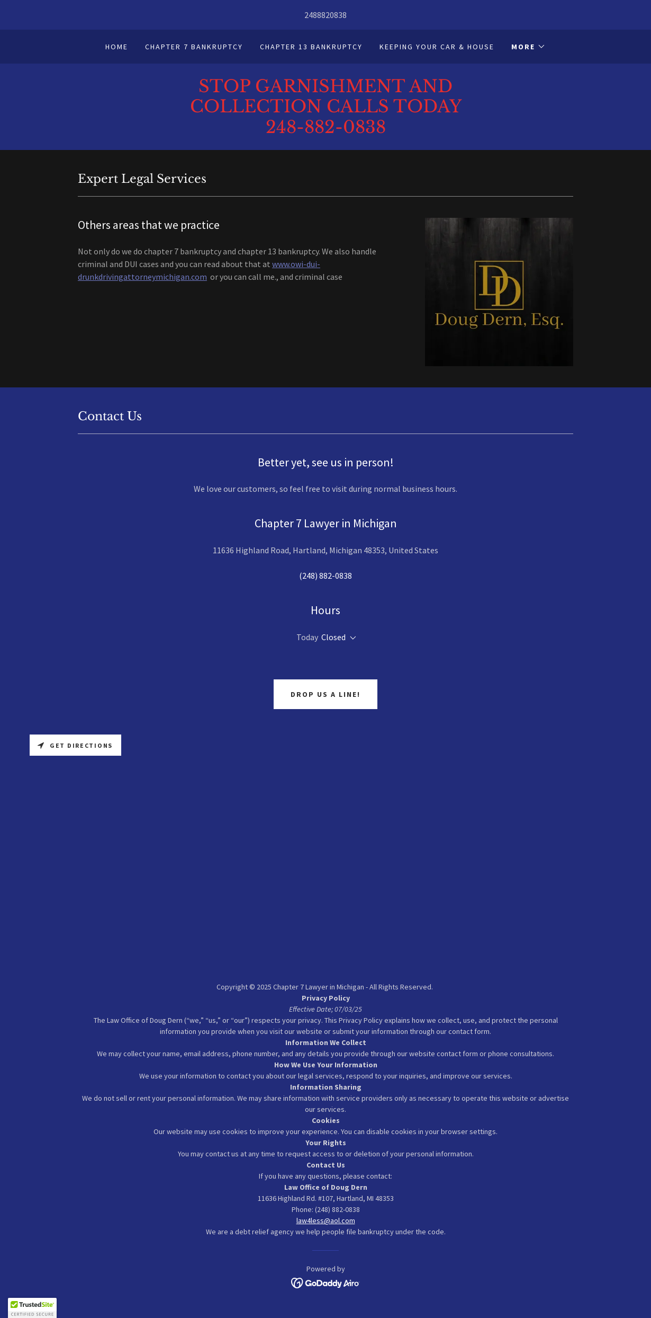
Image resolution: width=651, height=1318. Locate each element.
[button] (528, 46)
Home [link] (116, 46)
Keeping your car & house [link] (436, 46)
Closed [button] (333, 637)
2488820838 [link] (325, 15)
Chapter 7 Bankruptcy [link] (194, 46)
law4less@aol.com (325, 1220)
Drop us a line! (325, 694)
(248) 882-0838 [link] (325, 575)
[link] (325, 130)
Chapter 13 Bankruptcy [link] (311, 46)
